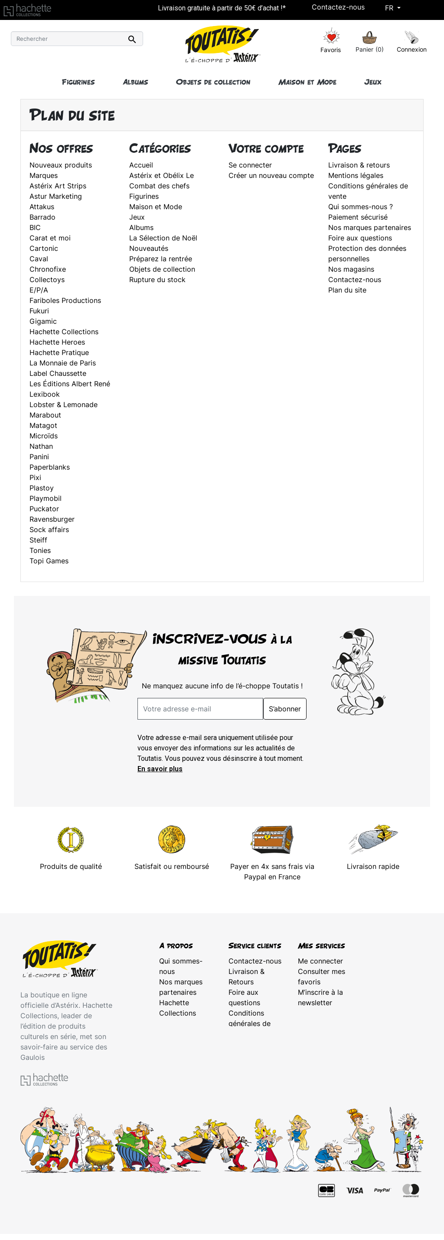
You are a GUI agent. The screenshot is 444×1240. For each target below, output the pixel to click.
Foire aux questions (360, 238)
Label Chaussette (57, 373)
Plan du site (347, 290)
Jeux (137, 217)
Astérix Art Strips (57, 185)
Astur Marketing (55, 196)
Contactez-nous (338, 7)
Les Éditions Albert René (69, 383)
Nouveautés (148, 248)
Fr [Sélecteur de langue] (390, 7)
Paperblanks (49, 467)
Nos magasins (351, 269)
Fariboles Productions (65, 300)
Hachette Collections (63, 331)
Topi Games (49, 560)
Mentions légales (355, 175)
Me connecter (320, 961)
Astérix (170, 1023)
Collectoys (47, 279)
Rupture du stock (157, 279)
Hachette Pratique (59, 352)
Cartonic (43, 248)
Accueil (141, 165)
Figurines (144, 196)
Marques (43, 175)
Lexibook (44, 394)
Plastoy (41, 488)
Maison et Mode (155, 206)
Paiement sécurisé (358, 217)
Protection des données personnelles (253, 1054)
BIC (35, 227)
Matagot (43, 425)
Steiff (38, 540)
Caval (38, 258)
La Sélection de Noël (163, 238)
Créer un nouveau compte (271, 175)
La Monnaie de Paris (62, 363)
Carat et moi (50, 238)
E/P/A (38, 290)
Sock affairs (49, 529)
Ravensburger (52, 519)
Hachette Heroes (57, 342)
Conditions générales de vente (250, 1023)
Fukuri (39, 310)
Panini (39, 456)
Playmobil (45, 498)
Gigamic (43, 321)
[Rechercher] (77, 38)
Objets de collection (162, 269)
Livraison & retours (359, 165)
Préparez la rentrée (160, 258)
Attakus (41, 206)
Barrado (42, 217)
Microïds (43, 435)
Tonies (40, 550)
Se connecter (250, 165)
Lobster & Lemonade (63, 404)
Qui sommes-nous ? (360, 206)
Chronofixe (47, 269)
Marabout (45, 415)
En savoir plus (160, 769)
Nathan (41, 446)
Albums (141, 227)
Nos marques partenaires (369, 227)
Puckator (44, 508)
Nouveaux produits (60, 165)
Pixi (35, 477)
